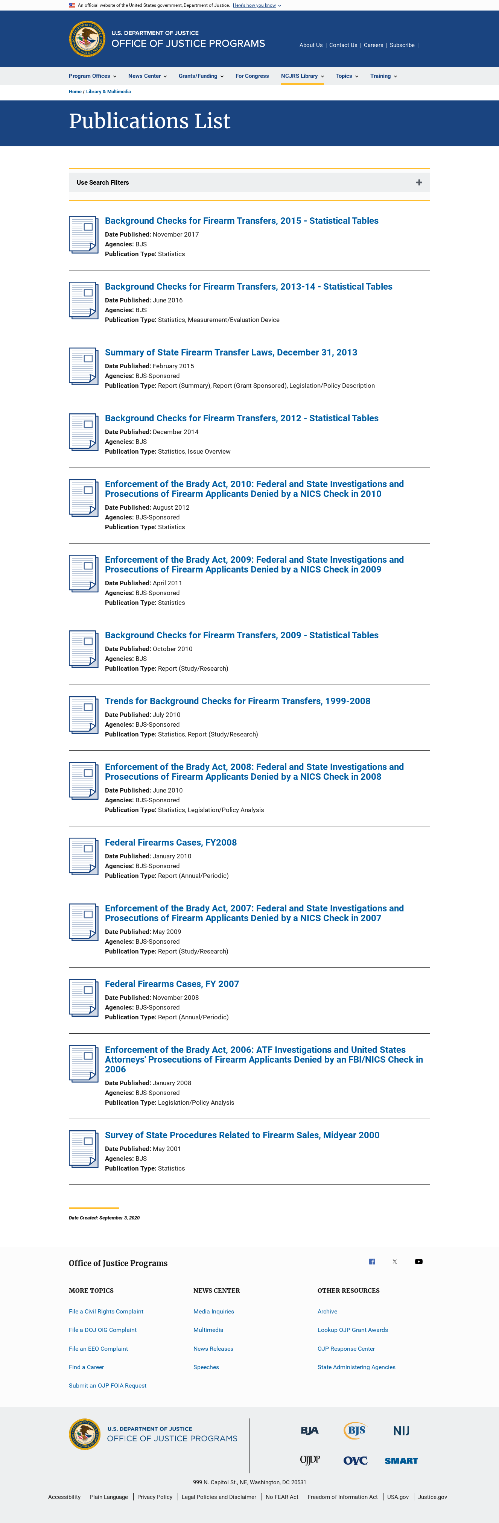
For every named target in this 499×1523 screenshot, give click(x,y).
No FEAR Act (282, 1497)
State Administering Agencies (357, 1367)
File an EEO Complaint (98, 1348)
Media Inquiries (213, 1311)
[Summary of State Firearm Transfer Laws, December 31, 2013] (84, 383)
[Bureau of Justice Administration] (310, 1436)
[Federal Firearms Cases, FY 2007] (84, 1014)
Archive (327, 1311)
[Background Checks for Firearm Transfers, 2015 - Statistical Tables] (84, 251)
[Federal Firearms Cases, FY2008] (84, 873)
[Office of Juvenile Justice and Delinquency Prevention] (310, 1467)
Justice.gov (432, 1497)
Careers (373, 45)
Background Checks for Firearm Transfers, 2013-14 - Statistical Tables (249, 286)
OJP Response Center (346, 1348)
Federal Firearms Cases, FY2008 (171, 842)
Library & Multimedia (108, 91)
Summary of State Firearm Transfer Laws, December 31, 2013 (231, 352)
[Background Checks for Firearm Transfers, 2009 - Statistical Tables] (84, 666)
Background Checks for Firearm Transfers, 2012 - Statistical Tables (242, 418)
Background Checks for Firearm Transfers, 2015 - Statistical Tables (242, 221)
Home (75, 91)
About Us (311, 45)
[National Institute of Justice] (401, 1437)
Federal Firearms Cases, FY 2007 (172, 984)
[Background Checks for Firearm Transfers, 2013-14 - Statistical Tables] (84, 317)
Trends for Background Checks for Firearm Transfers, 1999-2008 (238, 701)
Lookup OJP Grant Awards (353, 1329)
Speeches (206, 1367)
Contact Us (343, 45)
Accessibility (64, 1497)
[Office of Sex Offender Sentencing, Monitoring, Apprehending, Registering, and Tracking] (401, 1465)
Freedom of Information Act (343, 1497)
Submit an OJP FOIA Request (107, 1385)
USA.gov (398, 1497)
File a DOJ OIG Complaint (103, 1329)
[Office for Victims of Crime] (356, 1466)
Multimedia (208, 1329)
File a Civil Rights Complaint (106, 1311)
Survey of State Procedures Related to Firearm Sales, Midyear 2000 (242, 1135)
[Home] (188, 39)
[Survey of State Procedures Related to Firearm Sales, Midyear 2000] (84, 1165)
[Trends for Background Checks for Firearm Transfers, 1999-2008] (84, 731)
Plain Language (109, 1497)
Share (430, 50)
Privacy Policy (154, 1497)
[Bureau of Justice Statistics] (356, 1441)
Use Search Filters (103, 182)
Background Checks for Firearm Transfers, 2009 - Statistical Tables (242, 635)
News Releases (213, 1348)
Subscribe (402, 45)
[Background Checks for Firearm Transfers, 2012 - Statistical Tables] (84, 448)
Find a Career (86, 1367)
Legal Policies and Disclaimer (219, 1497)
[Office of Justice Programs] (87, 38)
